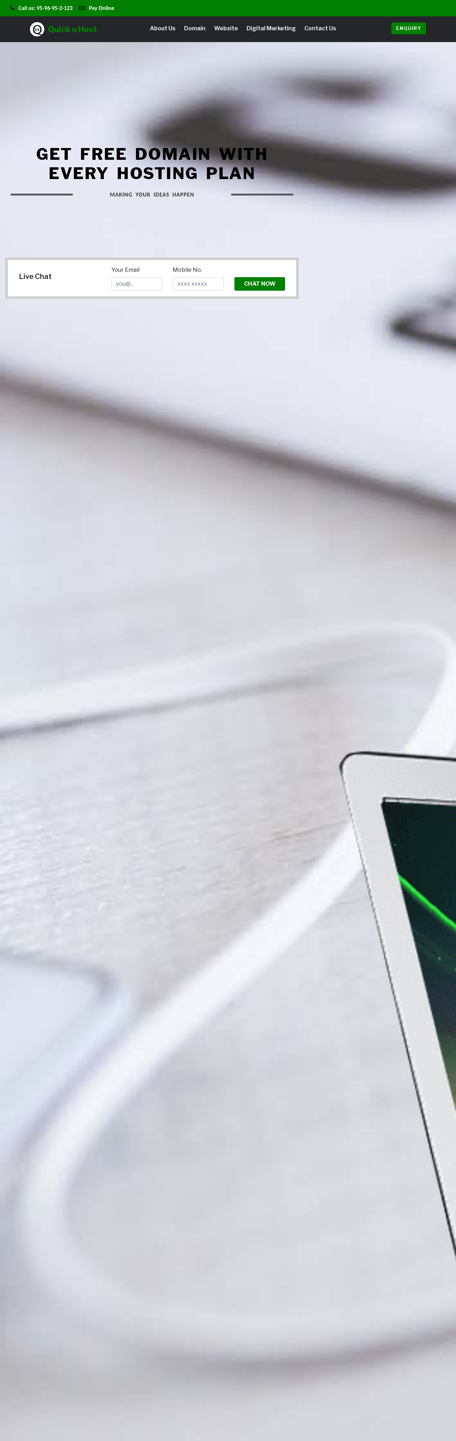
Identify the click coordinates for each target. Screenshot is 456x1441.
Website (226, 28)
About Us (163, 28)
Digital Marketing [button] (271, 28)
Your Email (125, 269)
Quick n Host (63, 29)
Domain (195, 28)
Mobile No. (187, 269)
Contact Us (320, 28)
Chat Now (259, 283)
